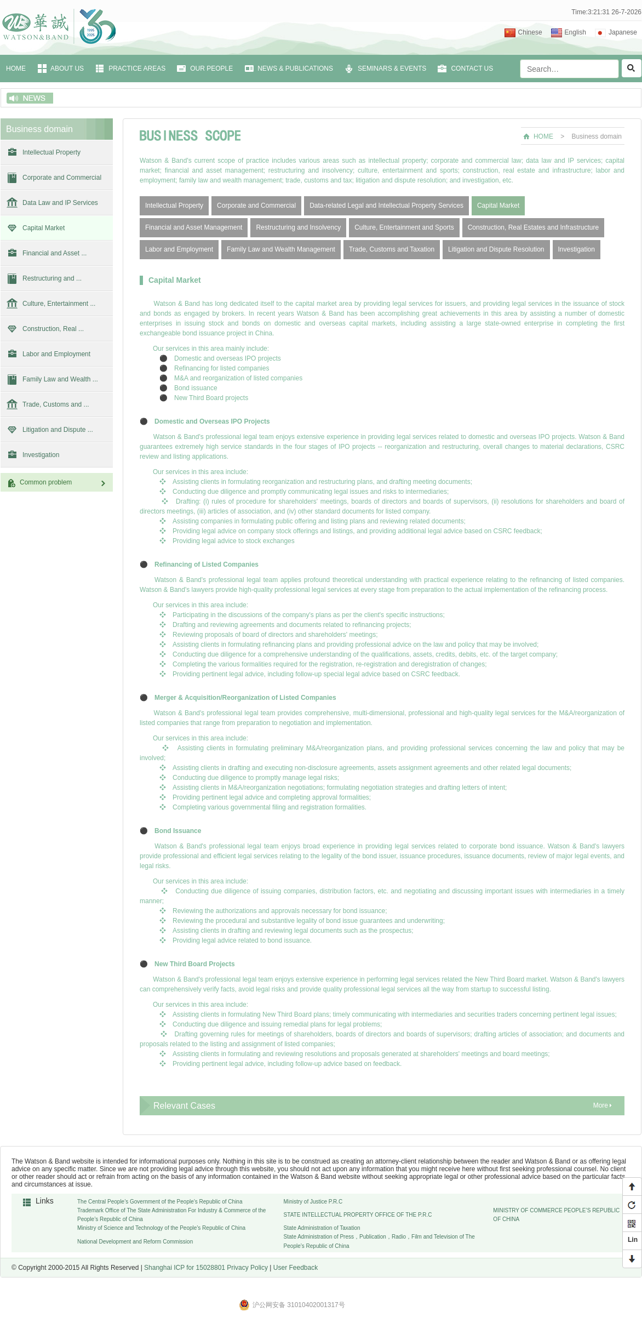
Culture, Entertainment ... (58, 303)
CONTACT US (472, 68)
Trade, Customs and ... (55, 404)
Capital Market (43, 228)
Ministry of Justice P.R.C (313, 1202)
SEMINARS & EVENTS (392, 68)
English (575, 32)
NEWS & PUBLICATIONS (295, 68)
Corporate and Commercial (61, 177)
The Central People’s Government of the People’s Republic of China (159, 1202)
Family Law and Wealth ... (60, 379)
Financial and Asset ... (54, 253)
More (600, 1105)
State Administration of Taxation (322, 1228)
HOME (16, 68)
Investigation (40, 455)
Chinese (530, 32)
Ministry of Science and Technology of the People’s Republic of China (161, 1228)
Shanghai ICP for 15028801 (184, 1267)
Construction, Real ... (53, 329)
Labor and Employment (56, 354)
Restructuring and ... (52, 278)
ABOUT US (67, 68)
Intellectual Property (51, 152)
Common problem (63, 482)
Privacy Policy (247, 1267)
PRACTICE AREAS (136, 68)
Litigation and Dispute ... (57, 430)
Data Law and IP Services (60, 203)
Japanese (623, 32)
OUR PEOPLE (211, 68)
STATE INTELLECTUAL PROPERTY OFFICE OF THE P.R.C (358, 1215)
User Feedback (295, 1267)
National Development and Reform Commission (135, 1242)
